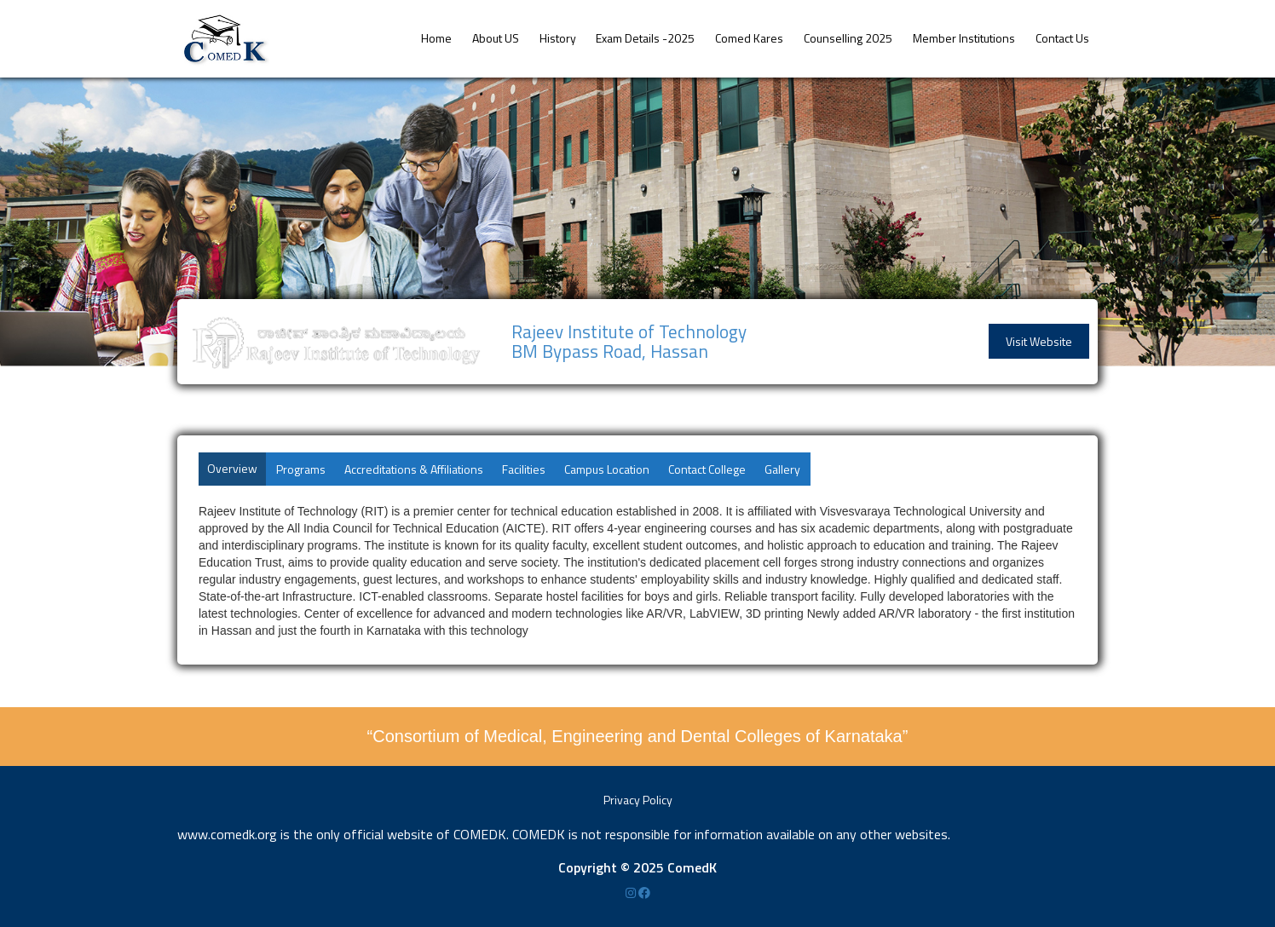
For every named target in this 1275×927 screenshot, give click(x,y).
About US (495, 38)
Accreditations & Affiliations (413, 469)
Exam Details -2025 (645, 38)
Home (436, 38)
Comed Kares (749, 38)
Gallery (782, 469)
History (557, 38)
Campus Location (606, 469)
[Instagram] (632, 892)
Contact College (707, 469)
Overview (232, 468)
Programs (301, 469)
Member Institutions (964, 38)
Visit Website (1039, 341)
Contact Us (1062, 38)
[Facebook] (644, 892)
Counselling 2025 (848, 38)
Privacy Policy (637, 800)
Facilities (523, 469)
